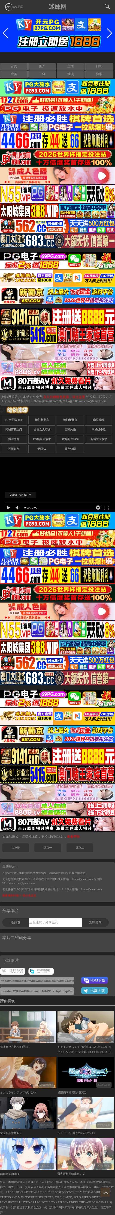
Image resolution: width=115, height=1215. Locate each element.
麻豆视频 (98, 420)
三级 (42, 74)
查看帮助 (73, 836)
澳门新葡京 (42, 420)
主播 (70, 66)
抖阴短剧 (13, 449)
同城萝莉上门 (13, 429)
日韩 (99, 66)
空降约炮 (70, 429)
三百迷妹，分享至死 (43, 922)
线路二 (80, 847)
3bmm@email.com (45, 401)
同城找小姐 (99, 429)
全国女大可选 (42, 429)
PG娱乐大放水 (42, 439)
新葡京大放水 (98, 439)
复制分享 (95, 922)
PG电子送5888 (14, 420)
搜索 (99, 74)
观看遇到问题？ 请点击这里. (19, 895)
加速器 (16, 847)
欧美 (14, 74)
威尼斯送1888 (70, 439)
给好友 (16, 922)
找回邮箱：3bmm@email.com (84, 889)
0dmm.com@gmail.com (91, 401)
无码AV (42, 449)
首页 (14, 66)
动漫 (70, 74)
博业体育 (13, 439)
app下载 (14, 6)
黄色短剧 (70, 449)
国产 (42, 66)
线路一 (48, 847)
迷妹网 (57, 6)
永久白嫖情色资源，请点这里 (64, 397)
